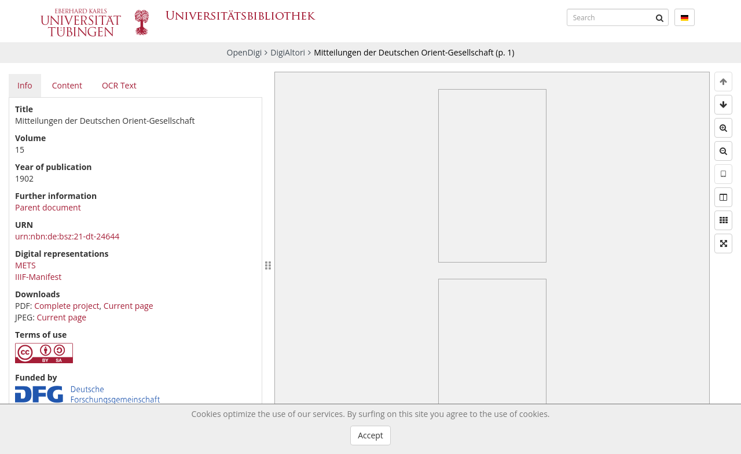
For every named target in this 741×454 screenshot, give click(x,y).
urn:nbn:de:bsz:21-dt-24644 (67, 236)
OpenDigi (244, 52)
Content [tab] (67, 85)
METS (25, 265)
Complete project (66, 305)
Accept (370, 435)
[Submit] (660, 17)
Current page (128, 305)
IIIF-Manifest (38, 276)
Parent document (48, 207)
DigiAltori (287, 52)
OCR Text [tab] (119, 85)
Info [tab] (24, 85)
